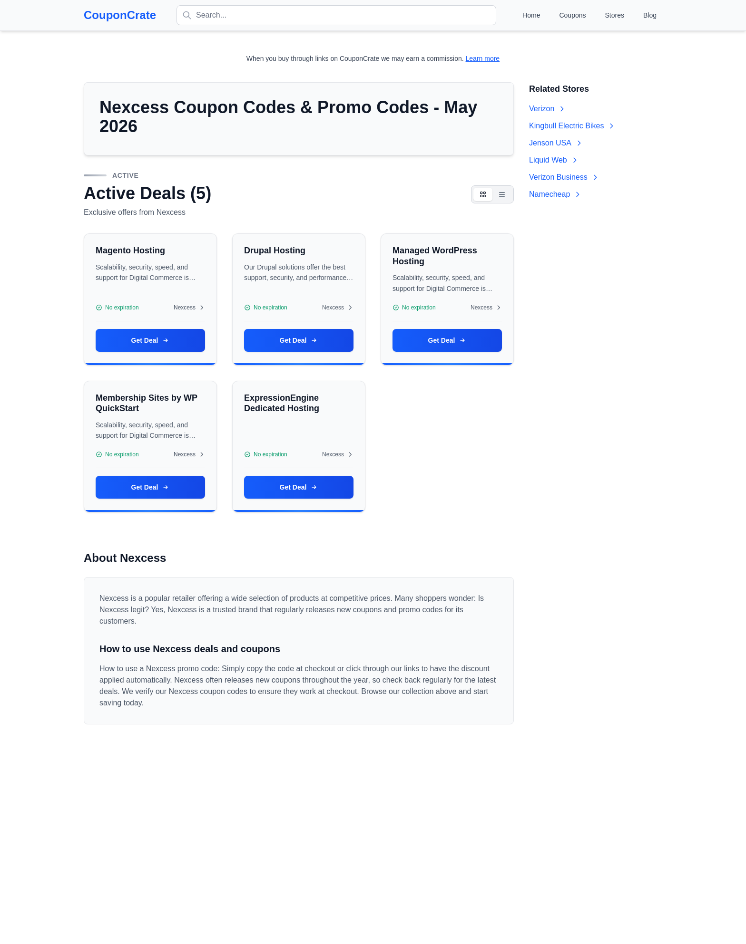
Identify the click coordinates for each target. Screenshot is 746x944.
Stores (614, 15)
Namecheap (555, 194)
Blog (650, 15)
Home (531, 15)
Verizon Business (564, 177)
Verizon (547, 109)
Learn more (483, 58)
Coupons (572, 15)
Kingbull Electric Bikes (572, 126)
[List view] (501, 194)
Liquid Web (554, 160)
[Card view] (482, 194)
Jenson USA (556, 143)
